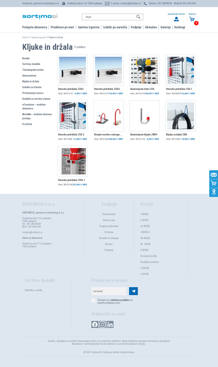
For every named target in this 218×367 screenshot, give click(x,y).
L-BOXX (144, 220)
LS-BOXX (145, 226)
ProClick (27, 124)
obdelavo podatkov (120, 300)
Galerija (165, 27)
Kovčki (25, 58)
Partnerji (109, 250)
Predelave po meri (62, 27)
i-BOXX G (145, 232)
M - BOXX (145, 244)
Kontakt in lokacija (109, 238)
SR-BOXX (145, 238)
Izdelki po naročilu (115, 27)
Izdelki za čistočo (32, 87)
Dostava (109, 232)
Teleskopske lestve (33, 69)
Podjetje (136, 27)
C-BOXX (144, 274)
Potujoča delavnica (34, 27)
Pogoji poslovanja (109, 226)
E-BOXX (144, 250)
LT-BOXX (144, 268)
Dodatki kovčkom (149, 262)
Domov (25, 37)
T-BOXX (144, 214)
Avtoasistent (29, 75)
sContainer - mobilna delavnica (34, 106)
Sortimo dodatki (31, 64)
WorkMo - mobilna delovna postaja (37, 116)
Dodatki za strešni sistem (36, 98)
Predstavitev (109, 214)
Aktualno (151, 27)
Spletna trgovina (88, 27)
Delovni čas (109, 220)
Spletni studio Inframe (124, 352)
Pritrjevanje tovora (32, 93)
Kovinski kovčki (148, 256)
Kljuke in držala (30, 81)
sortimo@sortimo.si (32, 232)
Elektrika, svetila (33, 290)
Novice (109, 244)
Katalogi (179, 27)
